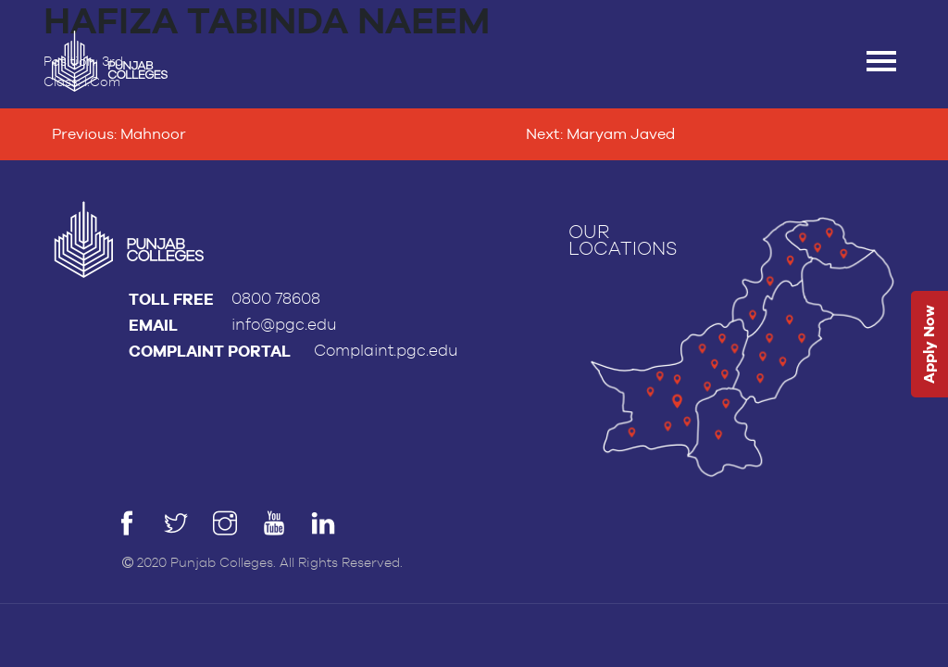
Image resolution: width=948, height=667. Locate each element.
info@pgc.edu (284, 325)
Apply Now (929, 345)
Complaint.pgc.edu (386, 351)
